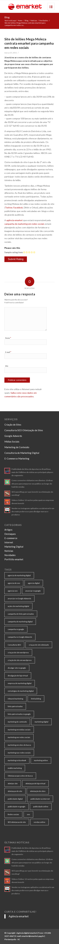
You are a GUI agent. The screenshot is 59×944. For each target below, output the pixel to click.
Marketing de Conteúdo (16, 447)
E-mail (8, 352)
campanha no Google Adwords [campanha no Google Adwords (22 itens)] (20, 637)
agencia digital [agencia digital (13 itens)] (34, 583)
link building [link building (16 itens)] (36, 699)
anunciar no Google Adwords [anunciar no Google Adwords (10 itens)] (19, 598)
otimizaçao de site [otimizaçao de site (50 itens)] (15, 791)
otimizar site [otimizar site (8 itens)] (13, 783)
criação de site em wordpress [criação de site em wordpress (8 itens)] (20, 660)
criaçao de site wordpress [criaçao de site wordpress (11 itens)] (18, 652)
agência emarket (14, 220)
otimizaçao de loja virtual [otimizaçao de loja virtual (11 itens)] (35, 783)
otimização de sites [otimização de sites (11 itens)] (37, 791)
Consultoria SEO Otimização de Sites (23, 430)
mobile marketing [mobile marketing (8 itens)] (15, 768)
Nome (8, 338)
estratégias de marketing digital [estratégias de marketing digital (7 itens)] (21, 691)
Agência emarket (19, 916)
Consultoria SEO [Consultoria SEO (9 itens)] (14, 645)
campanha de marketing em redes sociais (24, 223)
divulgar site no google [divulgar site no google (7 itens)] (17, 668)
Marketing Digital (13, 546)
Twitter (8, 207)
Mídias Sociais (11, 441)
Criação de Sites (12, 424)
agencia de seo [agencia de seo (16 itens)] (14, 583)
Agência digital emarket (27, 933)
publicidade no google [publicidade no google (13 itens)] (16, 807)
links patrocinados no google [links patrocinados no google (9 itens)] (19, 714)
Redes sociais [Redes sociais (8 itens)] (13, 814)
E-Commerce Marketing (16, 458)
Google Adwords (13, 435)
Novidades (43, 20)
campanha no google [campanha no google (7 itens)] (16, 629)
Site (6, 366)
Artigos (8, 529)
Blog (7, 17)
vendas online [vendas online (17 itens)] (39, 822)
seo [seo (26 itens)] (28, 814)
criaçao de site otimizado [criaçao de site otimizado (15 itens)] (39, 645)
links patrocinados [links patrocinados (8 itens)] (15, 706)
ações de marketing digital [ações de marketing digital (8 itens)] (18, 606)
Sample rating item (13, 252)
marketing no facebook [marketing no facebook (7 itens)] (17, 760)
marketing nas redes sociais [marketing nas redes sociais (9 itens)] (19, 753)
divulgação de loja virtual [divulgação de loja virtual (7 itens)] (18, 676)
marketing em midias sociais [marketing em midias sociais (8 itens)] (19, 730)
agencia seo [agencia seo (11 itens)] (12, 591)
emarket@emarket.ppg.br (32, 936)
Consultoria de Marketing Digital (21, 452)
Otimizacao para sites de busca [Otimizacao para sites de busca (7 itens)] (20, 776)
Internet (8, 542)
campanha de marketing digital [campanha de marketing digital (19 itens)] (20, 622)
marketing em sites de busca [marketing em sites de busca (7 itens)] (19, 745)
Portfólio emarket (13, 559)
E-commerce (10, 538)
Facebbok (18, 207)
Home (20, 20)
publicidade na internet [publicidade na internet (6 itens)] (40, 799)
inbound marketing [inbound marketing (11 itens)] (15, 699)
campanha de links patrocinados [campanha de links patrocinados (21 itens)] (21, 614)
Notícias (34, 20)
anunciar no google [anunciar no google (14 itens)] (33, 591)
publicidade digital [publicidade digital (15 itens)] (15, 799)
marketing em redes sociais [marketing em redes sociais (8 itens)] (19, 737)
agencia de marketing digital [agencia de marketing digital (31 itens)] (19, 575)
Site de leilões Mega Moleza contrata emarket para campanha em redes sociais (29, 43)
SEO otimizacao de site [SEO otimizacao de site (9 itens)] (17, 822)
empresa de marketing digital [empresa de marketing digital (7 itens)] (19, 683)
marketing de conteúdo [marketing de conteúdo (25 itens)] (17, 722)
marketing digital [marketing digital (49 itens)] (41, 722)
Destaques (10, 533)
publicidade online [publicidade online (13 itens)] (40, 807)
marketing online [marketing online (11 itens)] (41, 760)
